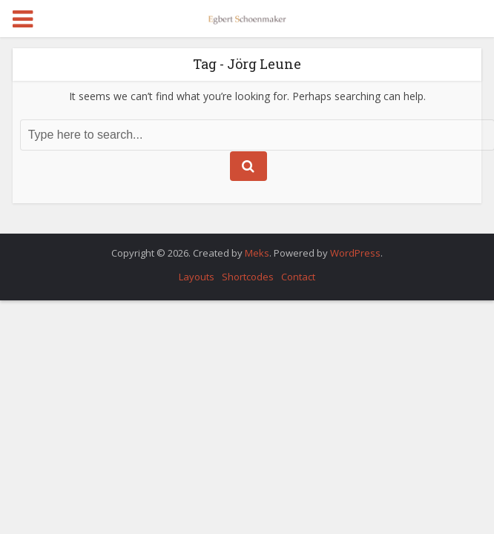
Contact (298, 276)
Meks (257, 253)
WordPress (355, 253)
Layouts (196, 276)
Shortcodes (248, 276)
